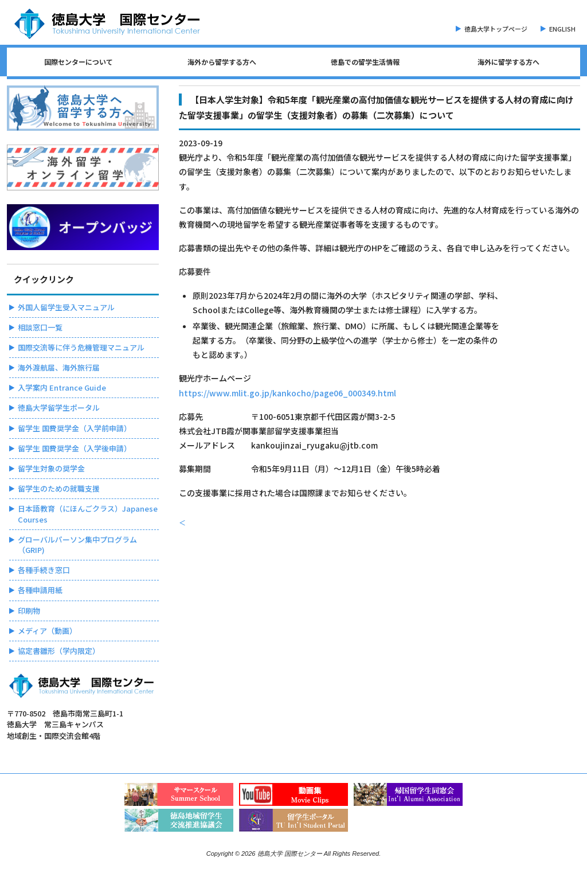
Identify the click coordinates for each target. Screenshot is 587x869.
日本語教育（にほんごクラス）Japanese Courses (88, 513)
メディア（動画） (47, 630)
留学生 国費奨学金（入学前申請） (74, 428)
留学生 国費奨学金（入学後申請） (74, 448)
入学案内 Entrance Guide (62, 387)
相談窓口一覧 (40, 327)
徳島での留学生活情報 (365, 62)
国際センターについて (78, 62)
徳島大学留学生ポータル (59, 407)
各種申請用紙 (40, 589)
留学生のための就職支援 (59, 488)
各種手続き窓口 (44, 569)
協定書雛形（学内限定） (59, 650)
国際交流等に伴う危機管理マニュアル (81, 347)
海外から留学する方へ (221, 62)
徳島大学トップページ (495, 28)
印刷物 (29, 610)
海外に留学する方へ (508, 62)
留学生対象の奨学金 (51, 468)
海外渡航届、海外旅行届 (59, 367)
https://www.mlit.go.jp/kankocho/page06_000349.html (287, 393)
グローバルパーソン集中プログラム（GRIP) (77, 544)
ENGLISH (562, 28)
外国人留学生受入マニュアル (66, 307)
